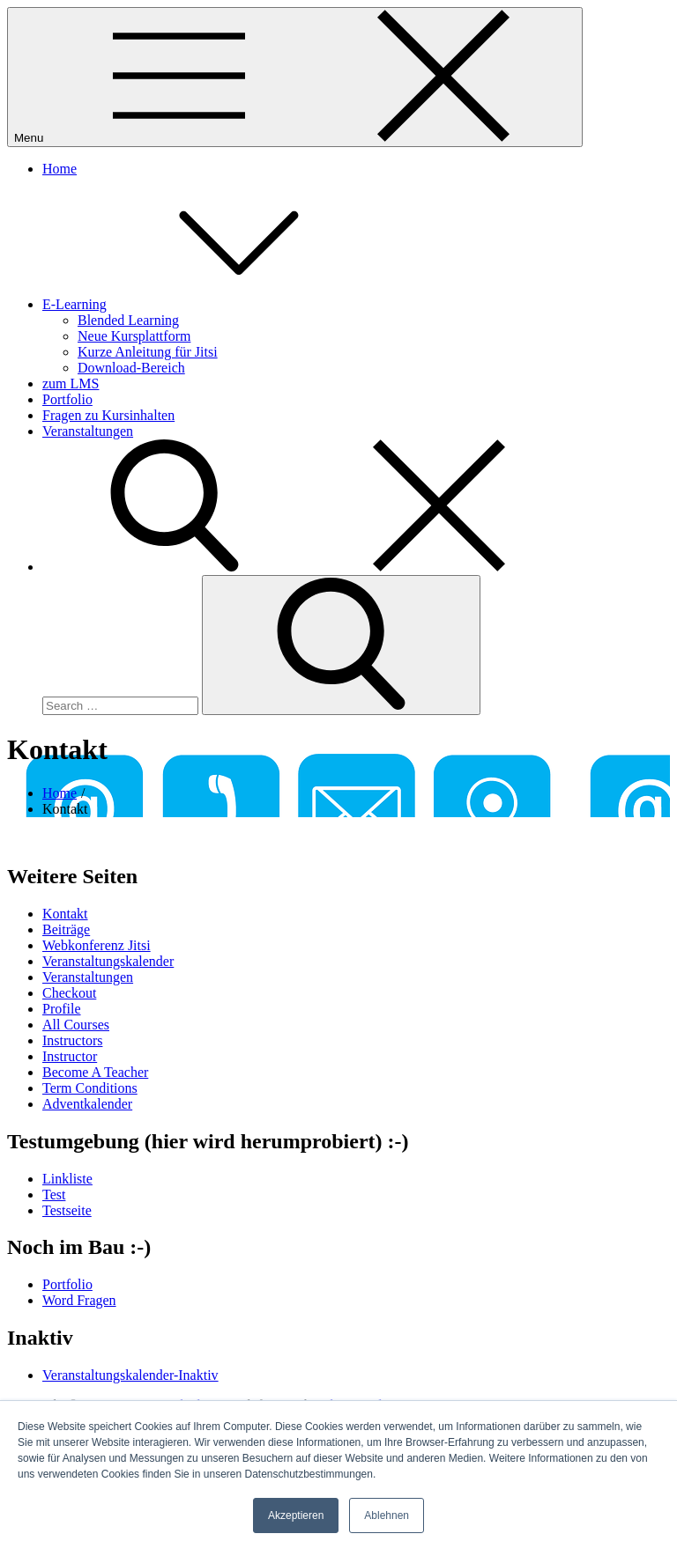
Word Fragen (79, 1300)
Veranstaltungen (87, 431)
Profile (61, 1008)
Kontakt (65, 913)
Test (53, 1194)
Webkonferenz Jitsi (96, 945)
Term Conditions (90, 1087)
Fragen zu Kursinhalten (108, 415)
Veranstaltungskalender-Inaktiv (130, 1375)
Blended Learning (128, 320)
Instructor (69, 1056)
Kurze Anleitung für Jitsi (148, 351)
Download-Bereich (131, 367)
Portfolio (67, 399)
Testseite (67, 1210)
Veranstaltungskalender (108, 961)
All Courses (75, 1024)
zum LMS (70, 383)
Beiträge (66, 929)
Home (59, 168)
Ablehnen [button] (386, 1515)
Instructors (72, 1040)
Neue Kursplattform (134, 335)
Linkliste (67, 1178)
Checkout (69, 992)
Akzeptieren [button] (296, 1515)
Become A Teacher (95, 1072)
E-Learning (206, 304)
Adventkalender (87, 1103)
